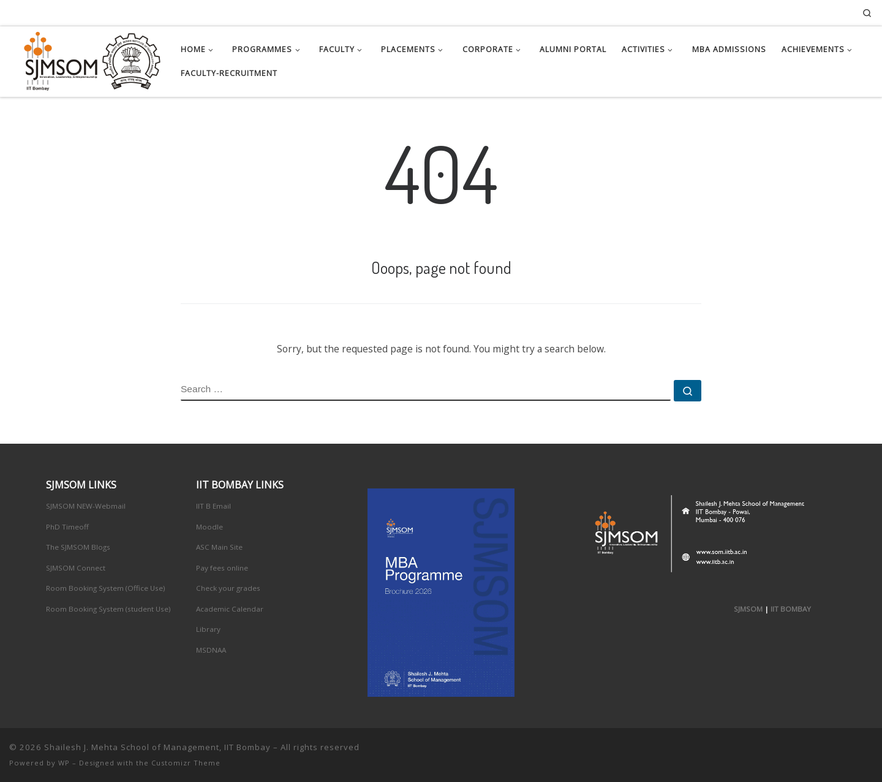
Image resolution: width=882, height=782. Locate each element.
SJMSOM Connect (75, 567)
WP (64, 762)
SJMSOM (748, 608)
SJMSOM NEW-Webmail (86, 506)
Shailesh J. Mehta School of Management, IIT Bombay (157, 747)
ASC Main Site (219, 547)
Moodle (209, 526)
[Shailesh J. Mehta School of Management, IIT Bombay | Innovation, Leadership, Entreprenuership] (85, 58)
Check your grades (228, 588)
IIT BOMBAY (791, 608)
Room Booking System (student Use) (108, 608)
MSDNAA (211, 650)
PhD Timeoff (67, 526)
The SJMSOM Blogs (78, 547)
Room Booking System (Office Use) (105, 588)
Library (208, 629)
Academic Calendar (229, 608)
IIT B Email (213, 506)
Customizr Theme (186, 762)
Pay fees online (222, 567)
